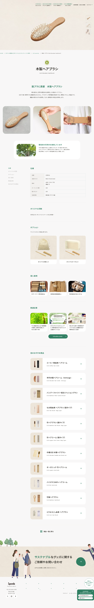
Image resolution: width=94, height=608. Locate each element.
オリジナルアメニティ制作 (57, 589)
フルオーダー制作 (43, 585)
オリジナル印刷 (12, 171)
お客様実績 (63, 5)
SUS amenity (55, 585)
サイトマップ (65, 602)
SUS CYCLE (26, 4)
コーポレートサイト (72, 602)
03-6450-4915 (13, 589)
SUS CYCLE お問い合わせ (31, 586)
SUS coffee (55, 4)
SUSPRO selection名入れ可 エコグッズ (44, 588)
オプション (11, 174)
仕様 (9, 168)
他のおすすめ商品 (13, 184)
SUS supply (55, 587)
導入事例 (11, 178)
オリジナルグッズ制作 (56, 592)
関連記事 (11, 181)
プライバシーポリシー (83, 602)
